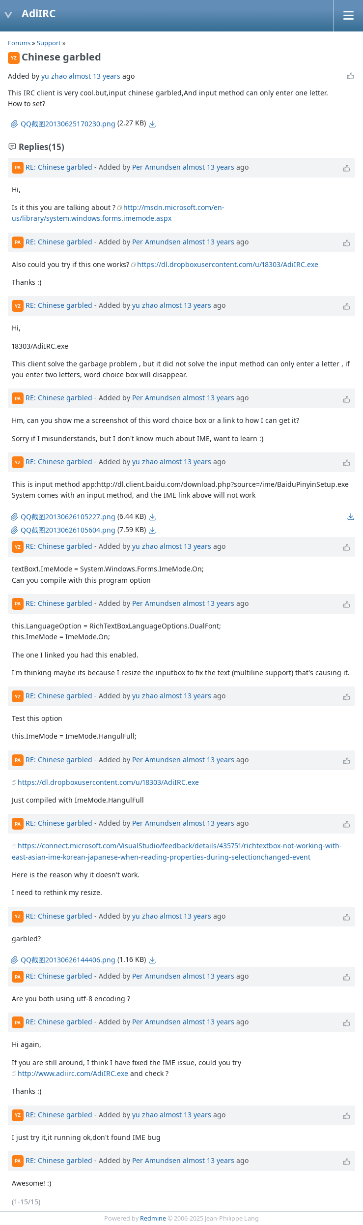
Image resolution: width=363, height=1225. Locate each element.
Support (49, 42)
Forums (19, 42)
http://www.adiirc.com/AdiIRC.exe (73, 1073)
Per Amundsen (156, 166)
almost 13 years (94, 76)
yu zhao (54, 76)
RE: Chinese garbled (59, 166)
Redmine (153, 1218)
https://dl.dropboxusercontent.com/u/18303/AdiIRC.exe (227, 264)
